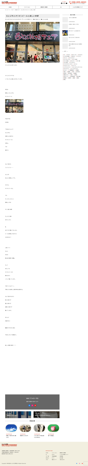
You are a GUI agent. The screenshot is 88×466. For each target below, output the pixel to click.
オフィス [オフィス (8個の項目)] (65, 57)
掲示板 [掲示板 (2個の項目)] (65, 73)
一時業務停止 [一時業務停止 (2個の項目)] (71, 70)
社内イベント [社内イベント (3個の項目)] (66, 76)
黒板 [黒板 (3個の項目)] (64, 79)
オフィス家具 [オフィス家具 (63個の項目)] (75, 59)
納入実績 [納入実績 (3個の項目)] (78, 76)
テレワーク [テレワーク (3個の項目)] (74, 65)
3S (46, 454)
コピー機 (47, 456)
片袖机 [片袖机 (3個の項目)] (76, 74)
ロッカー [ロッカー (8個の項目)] (65, 70)
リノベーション (54, 452)
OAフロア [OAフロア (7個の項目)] (80, 54)
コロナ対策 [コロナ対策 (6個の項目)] (66, 62)
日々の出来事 (45, 19)
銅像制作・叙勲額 (63, 452)
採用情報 (61, 456)
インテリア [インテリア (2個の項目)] (79, 56)
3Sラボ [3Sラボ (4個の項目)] (68, 54)
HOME (47, 452)
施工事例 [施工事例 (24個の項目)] (70, 73)
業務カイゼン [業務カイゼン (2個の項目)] (66, 74)
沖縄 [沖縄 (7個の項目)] (71, 74)
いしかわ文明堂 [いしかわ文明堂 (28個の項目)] (66, 56)
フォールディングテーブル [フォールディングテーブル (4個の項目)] (77, 67)
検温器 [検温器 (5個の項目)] (75, 73)
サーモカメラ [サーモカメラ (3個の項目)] (72, 62)
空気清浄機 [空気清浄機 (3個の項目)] (73, 76)
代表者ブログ (37, 19)
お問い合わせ (62, 459)
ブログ (47, 459)
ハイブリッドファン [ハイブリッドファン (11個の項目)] (67, 67)
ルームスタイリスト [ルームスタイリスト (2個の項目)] (74, 68)
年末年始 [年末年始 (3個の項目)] (78, 71)
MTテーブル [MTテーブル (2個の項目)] (74, 54)
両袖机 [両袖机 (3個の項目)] (77, 70)
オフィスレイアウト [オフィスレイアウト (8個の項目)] (67, 59)
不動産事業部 (54, 456)
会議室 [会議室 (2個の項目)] (69, 71)
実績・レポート (54, 459)
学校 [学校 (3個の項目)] (73, 71)
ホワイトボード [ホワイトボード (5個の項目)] (66, 68)
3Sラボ (53, 454)
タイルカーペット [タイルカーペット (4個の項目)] (67, 65)
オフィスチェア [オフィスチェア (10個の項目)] (71, 57)
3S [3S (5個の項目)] (64, 54)
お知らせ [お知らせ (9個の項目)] (73, 56)
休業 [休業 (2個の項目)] (64, 71)
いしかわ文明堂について (64, 454)
